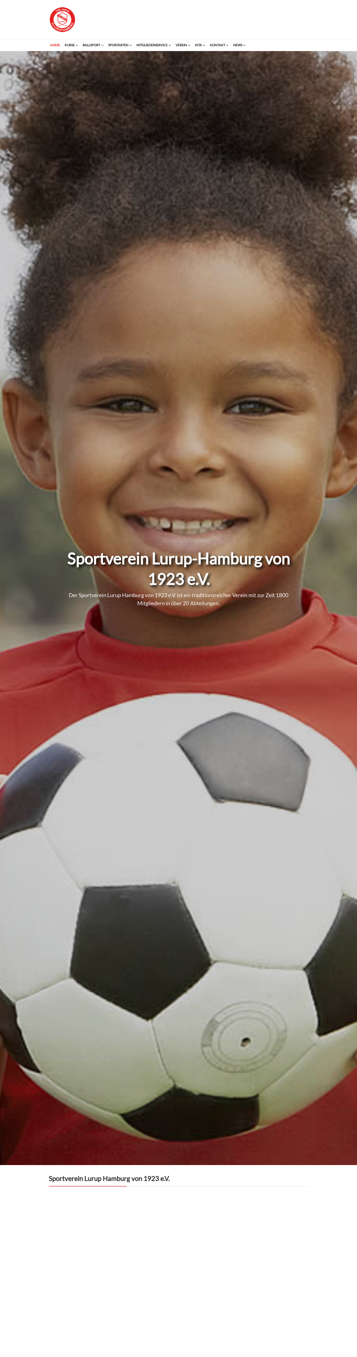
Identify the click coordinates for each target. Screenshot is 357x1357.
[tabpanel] (178, 588)
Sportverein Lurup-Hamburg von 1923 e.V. (62, 19)
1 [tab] (178, 1161)
